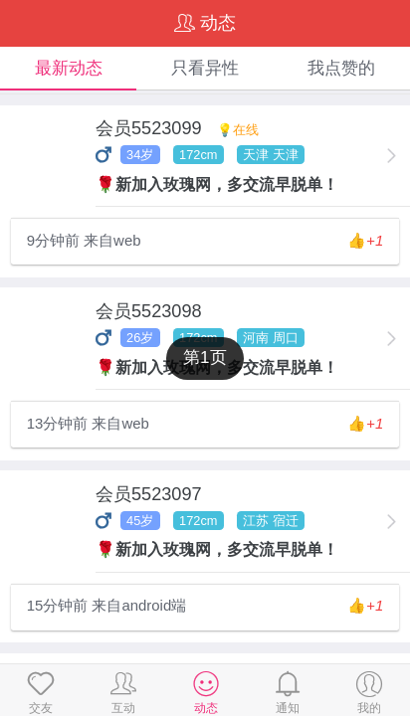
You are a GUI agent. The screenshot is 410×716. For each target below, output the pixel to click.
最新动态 (68, 68)
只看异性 (205, 68)
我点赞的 (341, 68)
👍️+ (365, 240)
